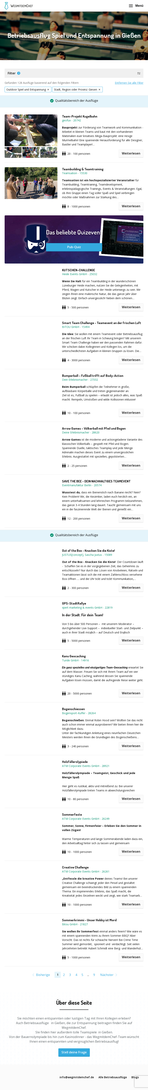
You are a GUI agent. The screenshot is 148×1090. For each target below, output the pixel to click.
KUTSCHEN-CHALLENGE (78, 270)
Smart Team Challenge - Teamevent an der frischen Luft (101, 323)
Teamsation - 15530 (74, 173)
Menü (136, 5)
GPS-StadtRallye (74, 603)
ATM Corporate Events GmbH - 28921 (85, 766)
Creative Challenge (75, 867)
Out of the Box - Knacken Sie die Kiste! (88, 551)
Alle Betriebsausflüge (112, 1077)
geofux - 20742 (71, 120)
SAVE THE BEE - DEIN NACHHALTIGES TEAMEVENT (96, 481)
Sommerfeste (72, 814)
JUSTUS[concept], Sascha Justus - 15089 (87, 555)
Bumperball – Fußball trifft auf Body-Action (92, 376)
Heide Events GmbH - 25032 (79, 274)
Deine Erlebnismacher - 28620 (80, 432)
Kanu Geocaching (74, 656)
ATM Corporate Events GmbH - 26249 (85, 818)
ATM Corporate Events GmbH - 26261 (85, 871)
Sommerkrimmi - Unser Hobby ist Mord (89, 920)
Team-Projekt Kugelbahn (79, 116)
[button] (74, 73)
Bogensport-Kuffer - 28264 (79, 713)
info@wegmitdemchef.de (77, 1077)
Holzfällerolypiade (75, 762)
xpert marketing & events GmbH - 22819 (87, 607)
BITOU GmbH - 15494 (75, 327)
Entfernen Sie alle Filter (129, 83)
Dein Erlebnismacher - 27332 (80, 379)
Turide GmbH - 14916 (75, 660)
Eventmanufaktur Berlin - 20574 (82, 485)
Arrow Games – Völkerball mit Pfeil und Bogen (94, 428)
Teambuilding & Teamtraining (82, 169)
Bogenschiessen (73, 709)
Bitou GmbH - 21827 (75, 924)
